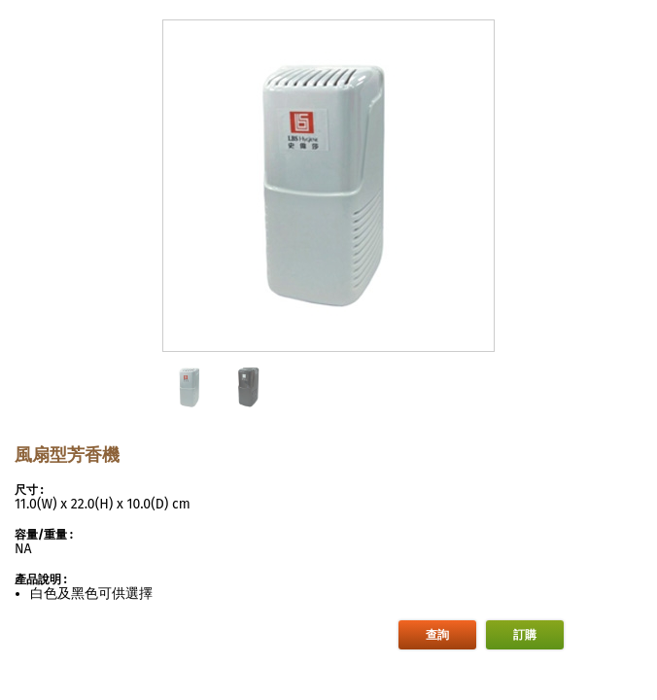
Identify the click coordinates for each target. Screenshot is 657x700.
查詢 (437, 635)
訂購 (524, 635)
